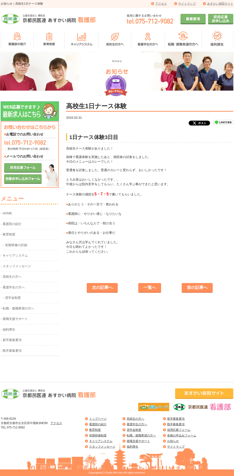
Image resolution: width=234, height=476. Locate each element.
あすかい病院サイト (220, 3)
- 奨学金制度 (12, 298)
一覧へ (150, 287)
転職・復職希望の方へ (141, 435)
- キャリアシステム (14, 255)
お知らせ (173, 441)
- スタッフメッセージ (16, 266)
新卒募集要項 (176, 418)
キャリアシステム (100, 441)
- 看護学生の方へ (13, 287)
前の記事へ (197, 287)
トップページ (98, 418)
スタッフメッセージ (102, 446)
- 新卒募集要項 (11, 340)
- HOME (6, 213)
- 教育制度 (8, 234)
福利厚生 (132, 446)
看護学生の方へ (137, 424)
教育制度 (95, 430)
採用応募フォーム (178, 430)
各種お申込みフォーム (181, 435)
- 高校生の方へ (11, 276)
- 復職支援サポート (14, 319)
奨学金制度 (134, 430)
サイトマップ (187, 3)
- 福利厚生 (8, 329)
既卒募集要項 (176, 424)
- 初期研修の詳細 (15, 245)
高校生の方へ (135, 418)
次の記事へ (102, 287)
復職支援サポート (138, 441)
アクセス (161, 3)
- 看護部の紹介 (11, 224)
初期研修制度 (98, 435)
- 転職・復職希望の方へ (17, 308)
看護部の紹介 (98, 424)
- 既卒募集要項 (11, 350)
